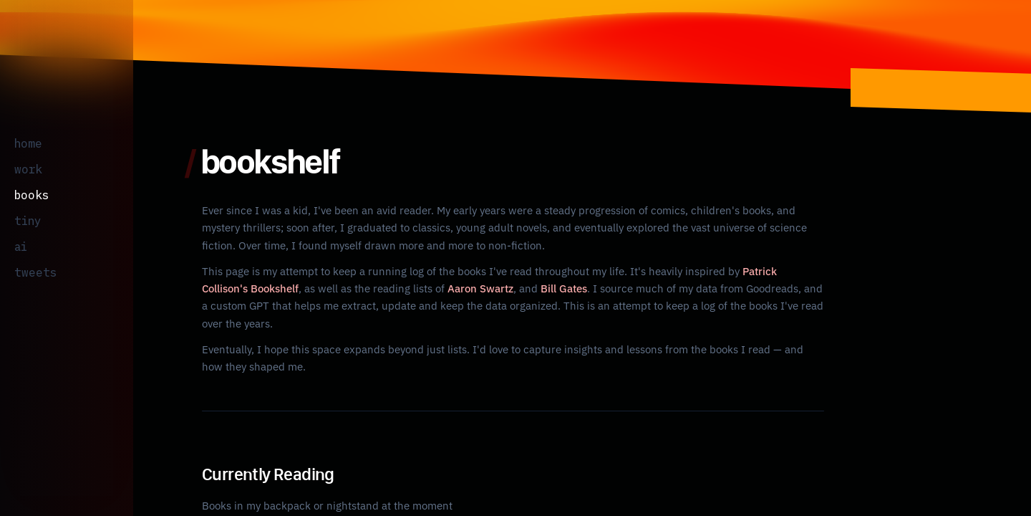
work (26, 169)
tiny (23, 220)
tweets (29, 272)
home (27, 143)
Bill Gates (512, 288)
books (28, 194)
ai (18, 246)
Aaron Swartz (430, 288)
